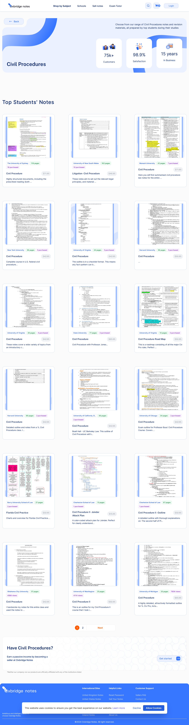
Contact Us (141, 699)
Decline (137, 708)
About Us (113, 715)
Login (171, 6)
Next (100, 627)
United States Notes (91, 699)
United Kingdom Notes (92, 695)
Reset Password (116, 695)
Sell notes (97, 6)
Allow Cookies (153, 708)
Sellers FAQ (141, 695)
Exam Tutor (115, 6)
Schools (81, 6)
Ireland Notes (88, 715)
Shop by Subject (62, 6)
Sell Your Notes (116, 699)
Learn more (119, 708)
